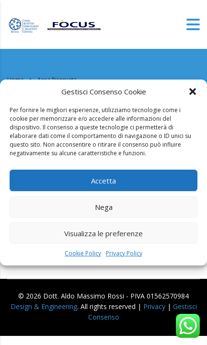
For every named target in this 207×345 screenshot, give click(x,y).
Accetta (103, 180)
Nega (104, 207)
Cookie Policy (83, 253)
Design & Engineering (44, 306)
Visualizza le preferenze (103, 233)
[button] (192, 91)
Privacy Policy (124, 253)
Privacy (154, 306)
